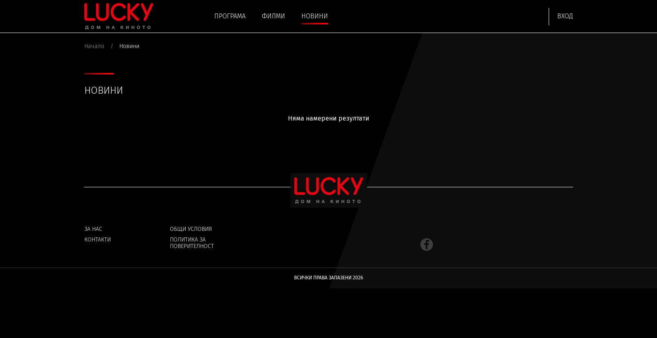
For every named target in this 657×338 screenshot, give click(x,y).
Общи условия (191, 229)
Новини (314, 16)
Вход (565, 16)
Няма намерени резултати (328, 118)
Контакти (97, 240)
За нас (93, 229)
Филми (273, 16)
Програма (230, 16)
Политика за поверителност (192, 243)
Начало (94, 46)
